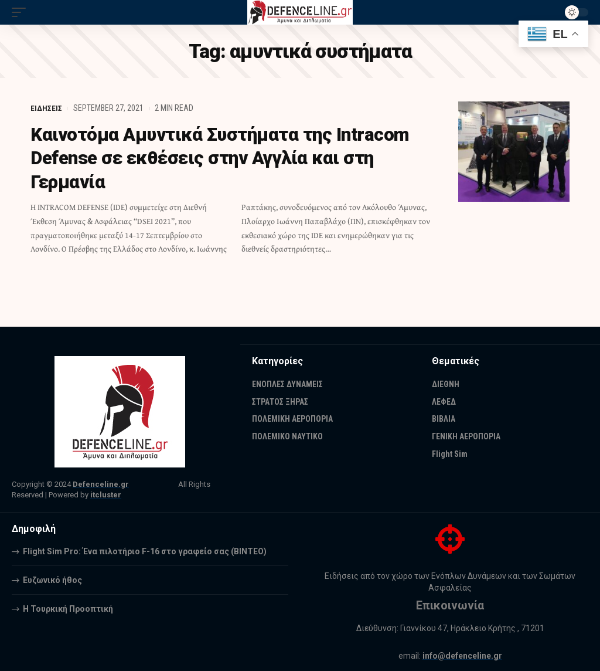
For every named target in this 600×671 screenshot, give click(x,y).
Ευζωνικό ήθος (52, 580)
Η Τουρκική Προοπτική (68, 609)
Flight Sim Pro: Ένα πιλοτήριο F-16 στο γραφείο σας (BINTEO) (145, 551)
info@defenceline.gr (462, 655)
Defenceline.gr (101, 484)
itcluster (105, 494)
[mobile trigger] (22, 12)
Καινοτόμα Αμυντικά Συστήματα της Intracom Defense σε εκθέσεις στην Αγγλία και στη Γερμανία (226, 157)
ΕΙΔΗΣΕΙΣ (46, 108)
